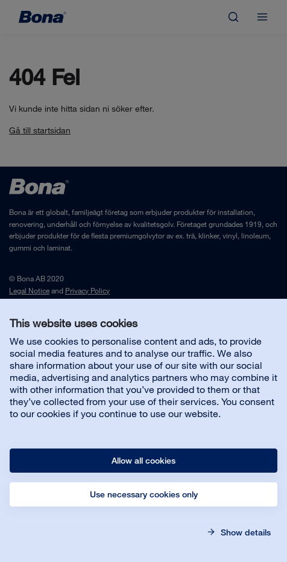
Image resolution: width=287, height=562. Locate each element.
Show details (244, 532)
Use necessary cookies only (144, 494)
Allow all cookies (143, 460)
